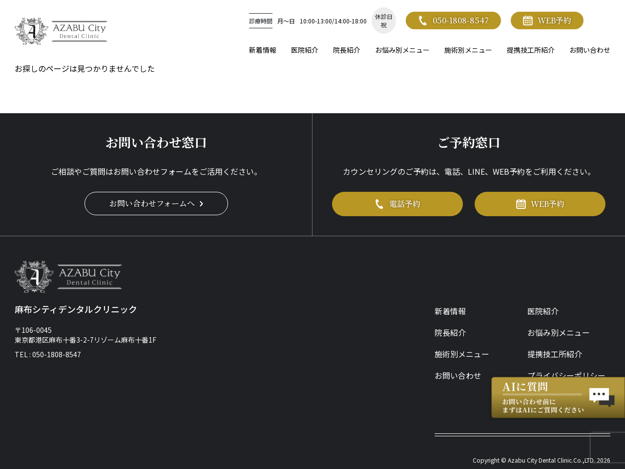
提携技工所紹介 (531, 50)
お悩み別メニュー (402, 50)
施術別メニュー (468, 50)
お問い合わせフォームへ (156, 203)
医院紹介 (304, 50)
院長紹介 (346, 50)
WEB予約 (547, 20)
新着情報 (262, 50)
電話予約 (397, 203)
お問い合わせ (589, 50)
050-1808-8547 (453, 20)
